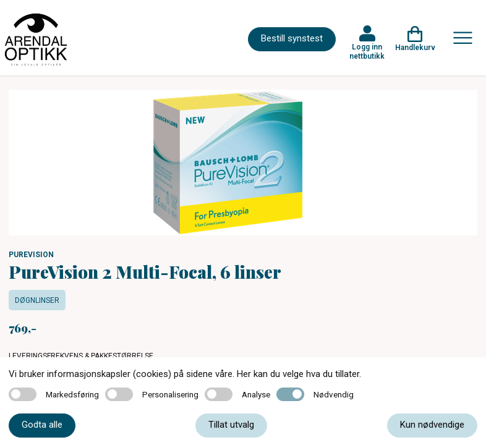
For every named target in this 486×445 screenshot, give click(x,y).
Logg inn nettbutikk (367, 51)
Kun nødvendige (432, 424)
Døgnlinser (37, 300)
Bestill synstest (292, 38)
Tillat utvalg (231, 424)
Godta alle (42, 424)
